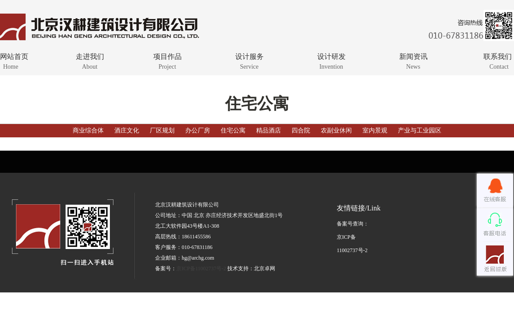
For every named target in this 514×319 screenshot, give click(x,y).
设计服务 (249, 61)
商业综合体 (89, 130)
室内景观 (374, 130)
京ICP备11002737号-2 (201, 268)
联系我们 (482, 61)
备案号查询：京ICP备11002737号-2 (353, 237)
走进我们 (90, 61)
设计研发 (331, 61)
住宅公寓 (233, 130)
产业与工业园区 (419, 130)
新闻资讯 (413, 61)
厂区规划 (162, 130)
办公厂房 (197, 130)
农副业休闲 (336, 130)
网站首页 (30, 61)
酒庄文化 (126, 130)
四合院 (301, 130)
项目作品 (167, 61)
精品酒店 (268, 130)
